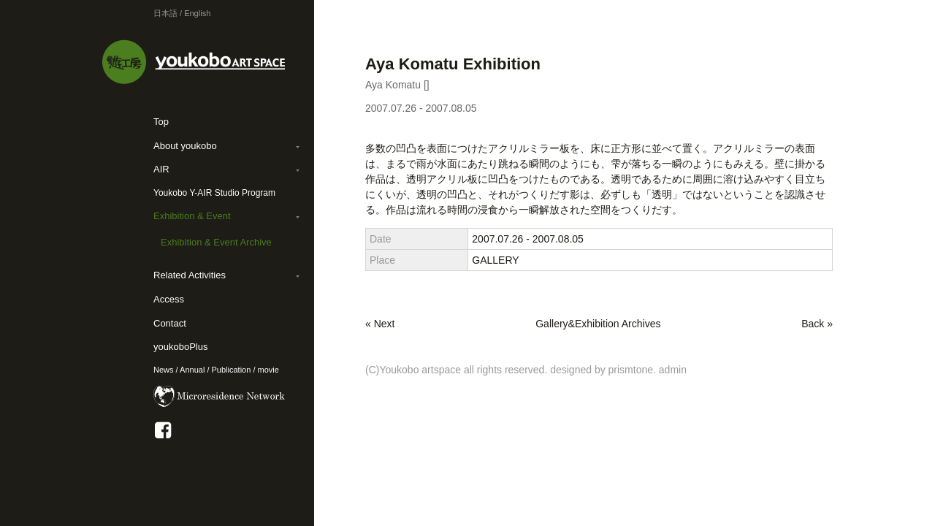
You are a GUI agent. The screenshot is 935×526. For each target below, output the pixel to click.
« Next (379, 323)
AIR (161, 169)
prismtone (630, 370)
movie (268, 369)
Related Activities (189, 275)
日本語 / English (181, 13)
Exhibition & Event (192, 215)
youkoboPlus (180, 346)
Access (168, 299)
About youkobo (185, 145)
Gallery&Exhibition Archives (597, 323)
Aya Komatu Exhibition (453, 64)
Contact (169, 323)
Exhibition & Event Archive (216, 242)
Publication (231, 369)
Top (161, 121)
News (163, 369)
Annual (192, 369)
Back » (817, 323)
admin (673, 370)
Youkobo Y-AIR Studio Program (214, 193)
